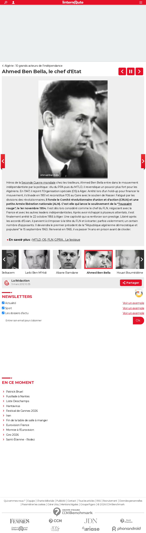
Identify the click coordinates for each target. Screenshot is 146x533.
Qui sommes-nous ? (14, 501)
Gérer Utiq (53, 504)
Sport (7, 308)
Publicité (60, 501)
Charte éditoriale (45, 501)
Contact (71, 501)
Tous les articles (86, 501)
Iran (8, 415)
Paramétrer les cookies (33, 504)
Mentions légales (69, 504)
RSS (99, 501)
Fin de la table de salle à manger (27, 420)
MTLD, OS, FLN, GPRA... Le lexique (56, 240)
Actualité (9, 303)
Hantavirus (13, 406)
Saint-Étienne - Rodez (20, 439)
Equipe (31, 501)
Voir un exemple (133, 303)
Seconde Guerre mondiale (38, 182)
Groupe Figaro (87, 504)
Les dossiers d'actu (15, 313)
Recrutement (110, 501)
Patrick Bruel (14, 391)
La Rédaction (20, 280)
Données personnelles (130, 501)
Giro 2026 (12, 434)
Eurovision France (17, 425)
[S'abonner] (73, 320)
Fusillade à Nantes (18, 396)
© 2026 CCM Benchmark (110, 504)
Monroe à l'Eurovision (20, 430)
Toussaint (125, 204)
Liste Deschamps (17, 401)
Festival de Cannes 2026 (22, 411)
